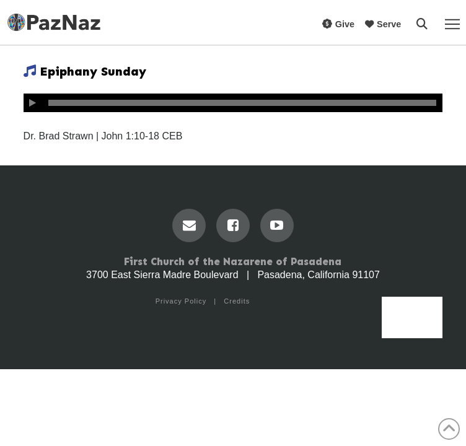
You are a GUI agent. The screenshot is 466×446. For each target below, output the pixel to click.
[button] (422, 24)
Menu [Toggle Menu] (412, 324)
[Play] (33, 103)
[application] (233, 103)
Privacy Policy (181, 301)
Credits (237, 301)
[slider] (242, 103)
